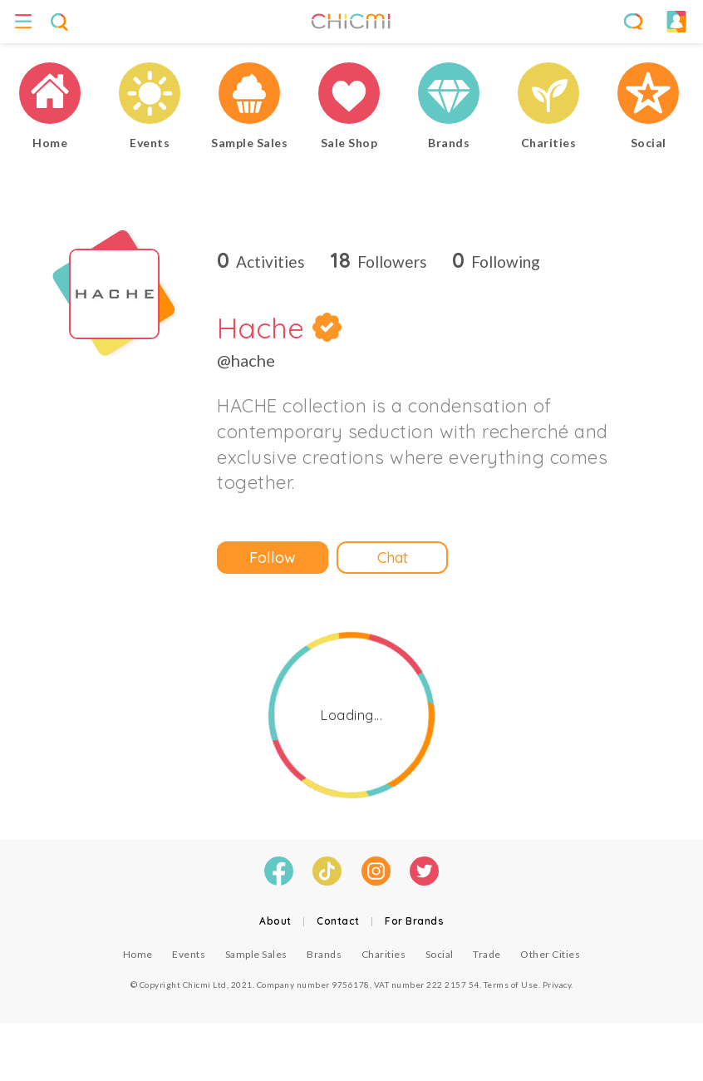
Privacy (557, 985)
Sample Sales (256, 954)
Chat (392, 557)
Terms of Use (511, 985)
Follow (272, 557)
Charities (383, 954)
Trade (487, 954)
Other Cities (550, 954)
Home (138, 954)
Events (188, 954)
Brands (324, 954)
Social (439, 954)
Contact (338, 921)
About (275, 921)
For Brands (414, 921)
